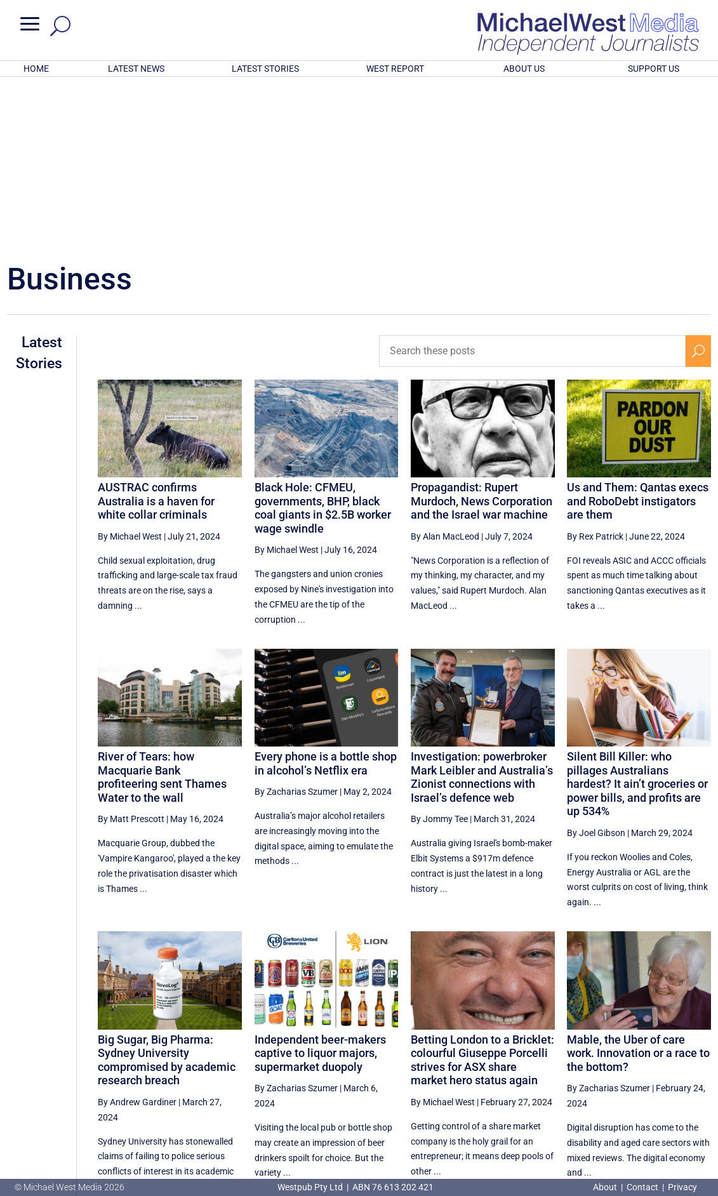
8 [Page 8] (644, 1075)
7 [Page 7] (617, 1075)
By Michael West (130, 370)
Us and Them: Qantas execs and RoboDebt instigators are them (637, 334)
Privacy (682, 1187)
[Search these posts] (532, 185)
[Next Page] (698, 1074)
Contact (642, 1187)
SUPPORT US (653, 68)
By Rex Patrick (595, 370)
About (606, 1187)
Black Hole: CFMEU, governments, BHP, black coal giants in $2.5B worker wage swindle (323, 341)
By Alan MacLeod (445, 370)
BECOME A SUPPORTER (654, 1118)
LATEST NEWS (136, 68)
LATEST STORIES (265, 68)
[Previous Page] (536, 1074)
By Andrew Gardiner (137, 936)
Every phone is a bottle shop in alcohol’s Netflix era (326, 597)
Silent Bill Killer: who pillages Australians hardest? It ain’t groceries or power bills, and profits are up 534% (637, 617)
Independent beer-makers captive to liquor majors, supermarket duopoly (320, 887)
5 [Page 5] (563, 1075)
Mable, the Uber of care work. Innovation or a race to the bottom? (638, 887)
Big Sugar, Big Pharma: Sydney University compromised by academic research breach (167, 894)
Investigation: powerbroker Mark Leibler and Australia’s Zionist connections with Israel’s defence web (482, 610)
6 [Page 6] (590, 1075)
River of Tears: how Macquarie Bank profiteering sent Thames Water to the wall (162, 610)
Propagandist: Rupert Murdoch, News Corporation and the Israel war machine (481, 334)
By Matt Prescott (131, 653)
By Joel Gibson (596, 666)
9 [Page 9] (671, 1075)
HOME (36, 68)
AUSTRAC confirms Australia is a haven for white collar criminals (156, 334)
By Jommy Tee (439, 653)
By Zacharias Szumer (296, 625)
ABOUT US (524, 68)
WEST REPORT (395, 68)
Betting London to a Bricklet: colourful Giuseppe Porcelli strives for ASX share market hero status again (482, 894)
